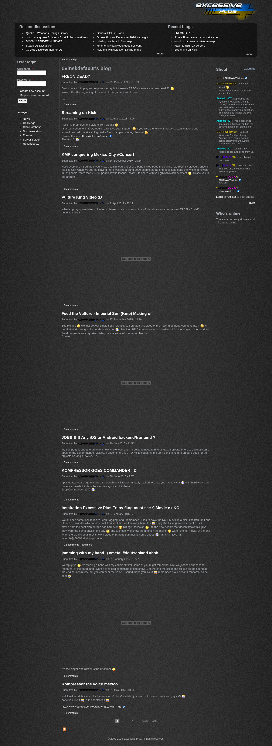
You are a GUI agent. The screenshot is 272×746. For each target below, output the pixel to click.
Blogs (74, 59)
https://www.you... (234, 77)
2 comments (71, 104)
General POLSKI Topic (111, 33)
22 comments (71, 544)
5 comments (71, 305)
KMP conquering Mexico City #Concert (98, 154)
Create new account (32, 90)
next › (145, 720)
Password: (25, 79)
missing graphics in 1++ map (114, 41)
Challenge (29, 123)
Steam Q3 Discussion (39, 45)
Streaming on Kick (185, 49)
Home (65, 59)
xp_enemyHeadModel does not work (119, 45)
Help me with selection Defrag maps (119, 49)
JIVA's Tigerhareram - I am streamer (196, 37)
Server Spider (31, 139)
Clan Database (32, 127)
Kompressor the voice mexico (90, 684)
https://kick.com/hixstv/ (94, 136)
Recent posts (31, 143)
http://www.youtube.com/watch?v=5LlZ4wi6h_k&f (92, 706)
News (26, 118)
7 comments (71, 712)
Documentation (32, 131)
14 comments (71, 499)
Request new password (34, 95)
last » (155, 720)
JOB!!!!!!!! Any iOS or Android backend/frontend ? (108, 437)
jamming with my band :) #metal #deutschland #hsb (110, 553)
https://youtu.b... (227, 191)
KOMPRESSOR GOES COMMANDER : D (99, 470)
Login (219, 196)
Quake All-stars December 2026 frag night (122, 37)
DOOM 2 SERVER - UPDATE (44, 41)
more (160, 53)
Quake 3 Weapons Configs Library (47, 33)
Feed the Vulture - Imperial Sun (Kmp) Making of (107, 313)
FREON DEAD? (184, 33)
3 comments (71, 146)
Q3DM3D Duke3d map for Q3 (44, 49)
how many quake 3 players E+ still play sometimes (57, 37)
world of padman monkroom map (194, 41)
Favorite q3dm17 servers (189, 45)
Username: (25, 68)
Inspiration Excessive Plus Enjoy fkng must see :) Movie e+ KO (120, 508)
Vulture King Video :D (82, 197)
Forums (27, 135)
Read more (86, 544)
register (231, 196)
